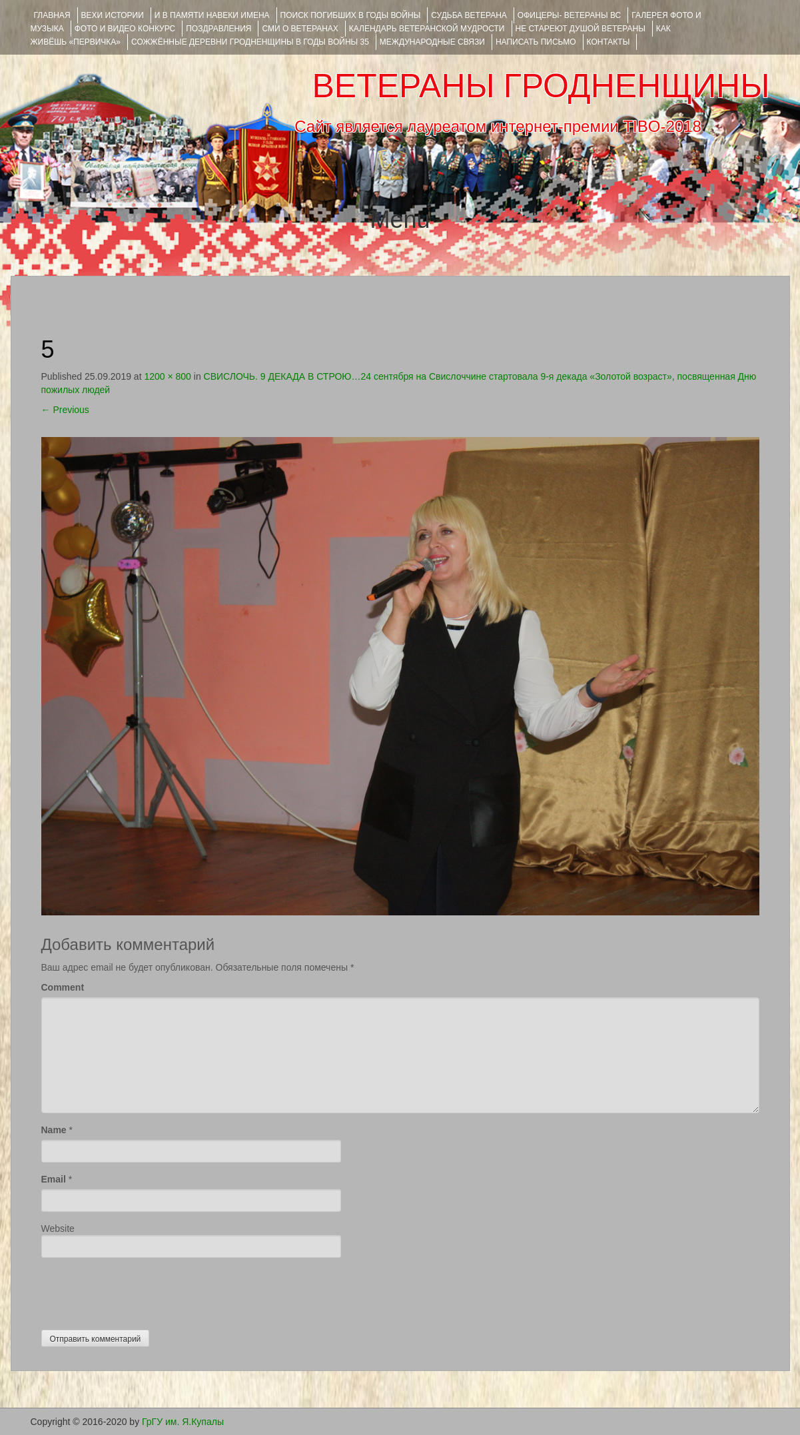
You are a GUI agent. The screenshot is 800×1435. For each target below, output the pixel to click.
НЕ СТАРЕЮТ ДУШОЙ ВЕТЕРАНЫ (580, 28)
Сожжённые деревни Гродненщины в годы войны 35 (250, 42)
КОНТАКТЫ (608, 42)
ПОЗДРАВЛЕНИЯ (218, 28)
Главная (52, 15)
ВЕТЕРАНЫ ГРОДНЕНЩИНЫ (540, 86)
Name (54, 1130)
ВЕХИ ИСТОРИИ (112, 15)
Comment (63, 987)
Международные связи (432, 42)
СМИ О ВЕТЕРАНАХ (300, 28)
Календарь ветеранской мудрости (427, 28)
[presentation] (142, 1290)
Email (53, 1179)
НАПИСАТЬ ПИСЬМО (536, 42)
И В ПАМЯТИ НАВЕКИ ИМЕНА (212, 15)
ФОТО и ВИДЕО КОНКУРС (125, 28)
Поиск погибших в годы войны (350, 15)
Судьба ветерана (469, 15)
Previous (65, 409)
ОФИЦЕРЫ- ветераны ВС (569, 15)
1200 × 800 (167, 376)
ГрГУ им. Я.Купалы (183, 1421)
